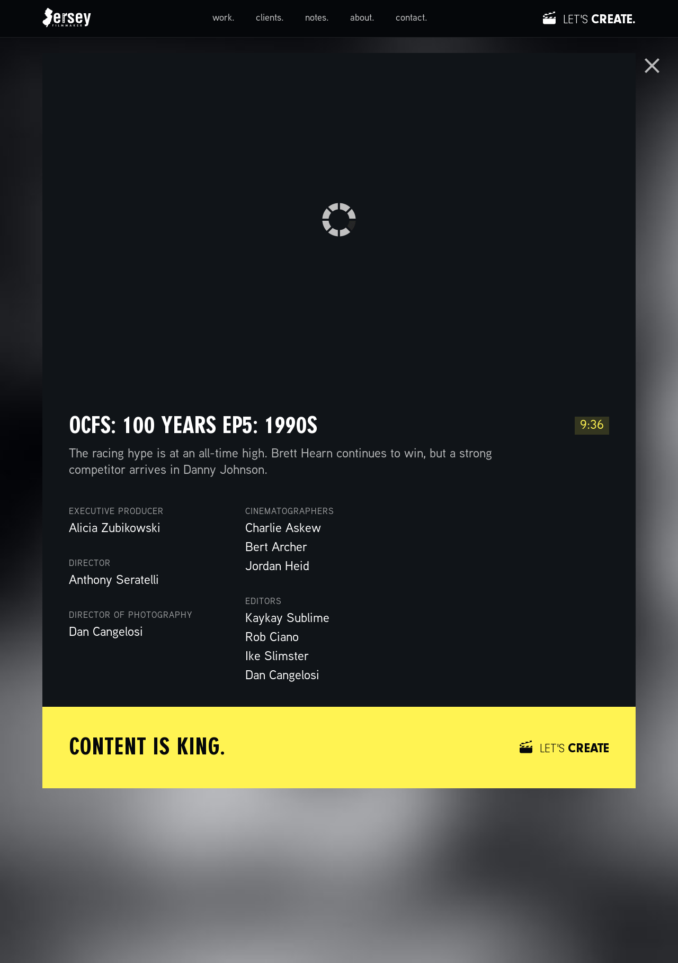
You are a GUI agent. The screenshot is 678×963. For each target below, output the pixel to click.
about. (362, 18)
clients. (270, 18)
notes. (317, 18)
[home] (66, 18)
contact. (411, 18)
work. (223, 18)
